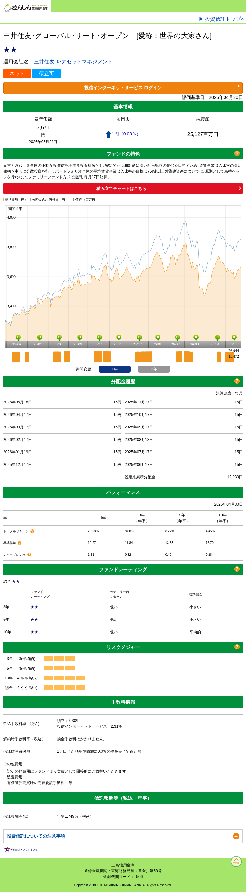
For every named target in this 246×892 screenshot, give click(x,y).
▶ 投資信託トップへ (222, 19)
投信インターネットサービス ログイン (123, 87)
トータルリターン (16, 531)
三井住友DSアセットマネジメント (73, 61)
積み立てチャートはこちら (121, 188)
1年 (115, 369)
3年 (154, 369)
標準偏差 (10, 543)
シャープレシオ (15, 554)
